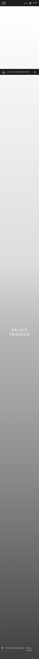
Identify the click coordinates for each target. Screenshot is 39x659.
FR (26, 3)
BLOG (35, 3)
